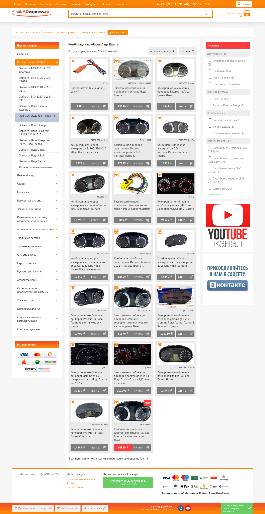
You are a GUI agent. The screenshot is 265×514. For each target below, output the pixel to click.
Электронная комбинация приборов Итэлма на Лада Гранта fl (130, 91)
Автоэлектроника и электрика (35, 229)
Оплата (106, 4)
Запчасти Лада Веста (32, 149)
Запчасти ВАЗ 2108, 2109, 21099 (34, 79)
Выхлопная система (29, 200)
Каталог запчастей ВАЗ (31, 62)
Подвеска (23, 192)
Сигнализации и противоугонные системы (32, 290)
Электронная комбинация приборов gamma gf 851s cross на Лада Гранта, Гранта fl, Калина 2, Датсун (175, 320)
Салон (21, 183)
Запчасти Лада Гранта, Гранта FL (37, 117)
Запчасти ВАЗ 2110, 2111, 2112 (34, 89)
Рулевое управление (29, 271)
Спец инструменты (28, 329)
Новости (75, 4)
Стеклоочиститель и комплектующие (29, 319)
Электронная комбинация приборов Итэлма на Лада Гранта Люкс (173, 91)
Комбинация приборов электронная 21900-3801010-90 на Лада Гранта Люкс (89, 148)
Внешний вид (25, 175)
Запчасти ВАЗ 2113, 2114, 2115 (34, 98)
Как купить (91, 4)
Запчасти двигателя (29, 209)
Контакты (45, 4)
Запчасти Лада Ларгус (32, 161)
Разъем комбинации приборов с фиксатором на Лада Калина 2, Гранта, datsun (132, 205)
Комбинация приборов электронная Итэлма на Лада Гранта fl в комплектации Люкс (132, 434)
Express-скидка (26, 263)
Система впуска (26, 254)
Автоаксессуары (27, 280)
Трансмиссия (25, 300)
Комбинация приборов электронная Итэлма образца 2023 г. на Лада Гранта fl (88, 205)
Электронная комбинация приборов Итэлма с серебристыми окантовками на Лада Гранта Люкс (131, 320)
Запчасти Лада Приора (33, 125)
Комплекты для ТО (28, 308)
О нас (17, 4)
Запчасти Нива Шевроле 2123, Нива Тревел (34, 142)
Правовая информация (81, 479)
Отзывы (119, 4)
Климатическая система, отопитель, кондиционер (32, 219)
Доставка (61, 4)
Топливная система (28, 238)
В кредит (30, 4)
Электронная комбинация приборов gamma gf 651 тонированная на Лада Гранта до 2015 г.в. (89, 377)
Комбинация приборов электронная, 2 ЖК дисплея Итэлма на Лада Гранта (172, 150)
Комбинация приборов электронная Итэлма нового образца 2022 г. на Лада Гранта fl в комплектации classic (88, 264)
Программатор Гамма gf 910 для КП (88, 89)
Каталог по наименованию (35, 167)
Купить (95, 106)
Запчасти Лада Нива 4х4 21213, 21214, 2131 (34, 132)
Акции (70, 483)
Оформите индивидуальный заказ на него (127, 482)
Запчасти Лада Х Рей (32, 155)
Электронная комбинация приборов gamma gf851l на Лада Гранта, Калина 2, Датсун (175, 205)
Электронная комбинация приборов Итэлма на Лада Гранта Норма (173, 375)
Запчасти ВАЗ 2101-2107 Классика (34, 70)
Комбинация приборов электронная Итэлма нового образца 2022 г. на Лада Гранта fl (128, 150)
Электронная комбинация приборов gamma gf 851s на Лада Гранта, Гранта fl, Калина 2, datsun (132, 377)
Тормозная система (29, 246)
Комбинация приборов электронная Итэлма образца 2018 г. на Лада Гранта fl (175, 262)
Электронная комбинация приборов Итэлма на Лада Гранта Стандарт (87, 432)
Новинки (22, 54)
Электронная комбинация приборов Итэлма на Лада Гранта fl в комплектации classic (87, 320)
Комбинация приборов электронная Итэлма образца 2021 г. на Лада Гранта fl (132, 262)
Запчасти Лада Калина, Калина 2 (33, 107)
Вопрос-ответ (75, 487)
